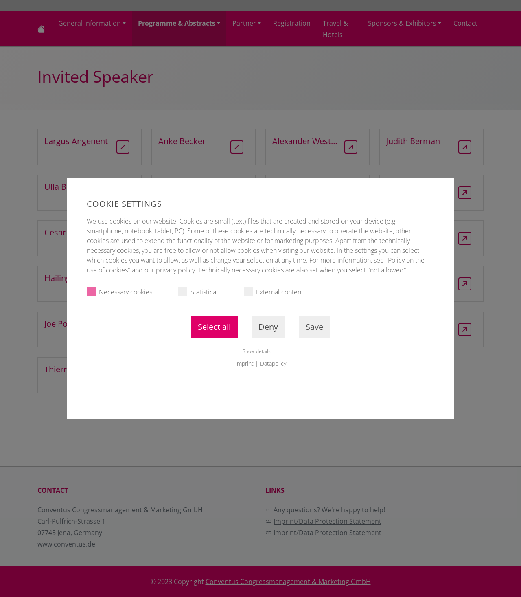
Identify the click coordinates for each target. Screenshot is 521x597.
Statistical (198, 291)
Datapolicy (273, 363)
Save (314, 326)
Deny (268, 326)
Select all (214, 326)
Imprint (244, 363)
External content (273, 291)
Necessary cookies (119, 291)
